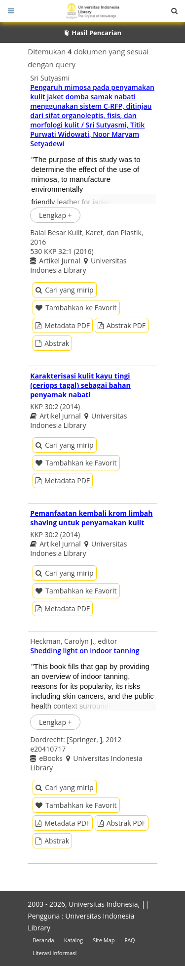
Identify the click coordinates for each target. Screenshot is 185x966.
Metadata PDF (63, 325)
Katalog (73, 940)
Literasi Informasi (54, 953)
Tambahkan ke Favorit (76, 307)
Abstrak (52, 343)
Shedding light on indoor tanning (84, 650)
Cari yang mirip (64, 289)
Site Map (104, 940)
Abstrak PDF (122, 325)
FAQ (129, 940)
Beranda (43, 940)
